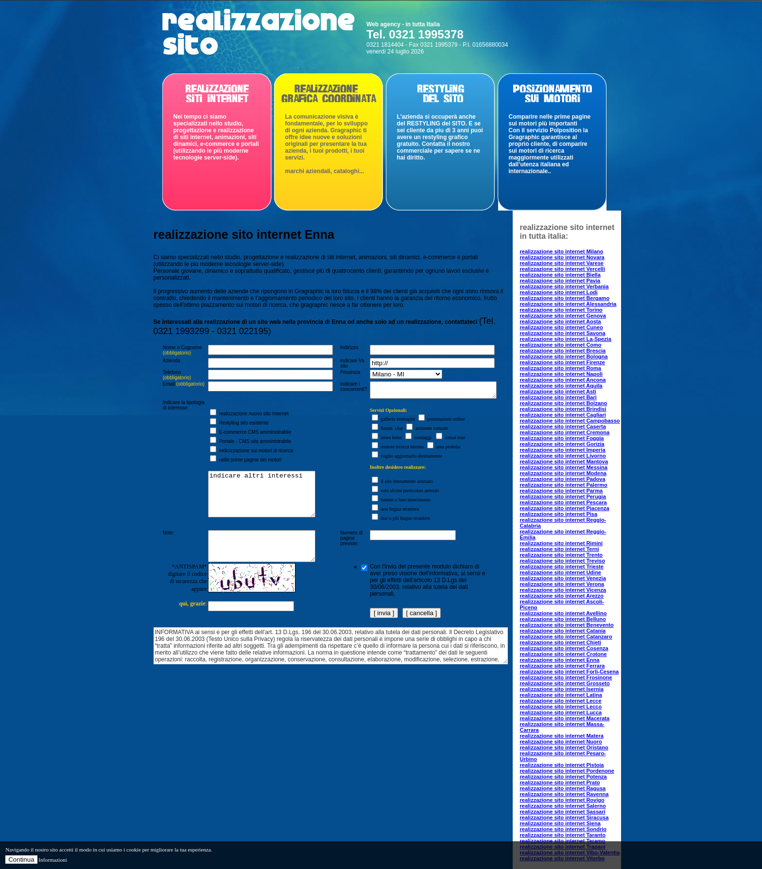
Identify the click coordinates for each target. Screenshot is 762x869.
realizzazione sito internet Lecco (561, 706)
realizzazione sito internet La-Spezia (565, 339)
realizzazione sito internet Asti (558, 391)
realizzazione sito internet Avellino (563, 613)
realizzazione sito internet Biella (560, 275)
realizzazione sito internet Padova (563, 479)
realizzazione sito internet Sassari (563, 812)
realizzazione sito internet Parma (561, 491)
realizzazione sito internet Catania (563, 631)
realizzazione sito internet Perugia (563, 496)
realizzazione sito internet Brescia (563, 351)
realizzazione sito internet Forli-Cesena (569, 671)
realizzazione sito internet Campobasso (570, 421)
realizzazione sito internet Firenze (562, 362)
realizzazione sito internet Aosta (560, 321)
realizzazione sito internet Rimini (561, 543)
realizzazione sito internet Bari (558, 397)
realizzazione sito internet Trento (561, 555)
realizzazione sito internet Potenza (563, 777)
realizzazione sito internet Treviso (562, 561)
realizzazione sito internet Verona (562, 584)
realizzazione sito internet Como (561, 345)
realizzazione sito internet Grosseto (565, 683)
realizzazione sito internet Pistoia (562, 765)
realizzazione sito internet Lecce (561, 701)
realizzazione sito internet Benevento (567, 625)
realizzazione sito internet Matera (562, 736)
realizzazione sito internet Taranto (563, 835)
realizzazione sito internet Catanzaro (566, 636)
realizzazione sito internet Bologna (564, 356)
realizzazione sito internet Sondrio (563, 829)
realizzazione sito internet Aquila (561, 386)
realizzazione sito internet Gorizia (562, 444)
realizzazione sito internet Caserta (563, 426)
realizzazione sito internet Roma (560, 368)
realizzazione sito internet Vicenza (563, 590)
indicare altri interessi (258, 505)
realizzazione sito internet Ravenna (564, 794)
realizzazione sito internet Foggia (562, 438)
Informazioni (52, 860)
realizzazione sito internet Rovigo (562, 800)
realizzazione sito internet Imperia (563, 450)
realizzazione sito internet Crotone (563, 654)
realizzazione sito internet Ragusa (563, 788)
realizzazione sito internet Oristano (564, 747)
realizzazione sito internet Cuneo (561, 327)
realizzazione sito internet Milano (562, 251)
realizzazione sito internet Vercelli (562, 269)
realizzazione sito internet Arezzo (562, 596)
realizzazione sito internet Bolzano (563, 403)
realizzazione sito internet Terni (559, 549)
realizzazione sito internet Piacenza (564, 508)
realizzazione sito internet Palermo (563, 485)
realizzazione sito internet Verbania (564, 286)
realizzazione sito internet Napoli (561, 374)
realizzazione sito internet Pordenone (567, 771)
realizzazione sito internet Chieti (560, 642)
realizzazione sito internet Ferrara (562, 666)
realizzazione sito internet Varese (562, 263)
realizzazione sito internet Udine (560, 572)
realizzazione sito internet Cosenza (564, 648)
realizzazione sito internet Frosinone (566, 677)
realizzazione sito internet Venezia (563, 578)
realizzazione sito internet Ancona (563, 380)
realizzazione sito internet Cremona (565, 432)
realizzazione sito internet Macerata (565, 718)
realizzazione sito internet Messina (563, 467)
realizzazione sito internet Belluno (563, 619)
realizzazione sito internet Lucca (561, 712)
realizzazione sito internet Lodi (559, 292)
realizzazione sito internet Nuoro (561, 742)
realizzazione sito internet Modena (563, 473)
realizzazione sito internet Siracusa (564, 817)
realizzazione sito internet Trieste (562, 566)
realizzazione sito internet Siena (560, 823)
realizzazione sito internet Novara (562, 257)
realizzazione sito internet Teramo (563, 841)
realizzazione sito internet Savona (563, 333)
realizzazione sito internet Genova (563, 316)
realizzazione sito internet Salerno (563, 806)
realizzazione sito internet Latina (561, 695)
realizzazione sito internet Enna (560, 660)
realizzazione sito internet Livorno (563, 456)
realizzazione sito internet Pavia (560, 281)
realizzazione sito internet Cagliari (563, 415)
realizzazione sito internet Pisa (559, 514)
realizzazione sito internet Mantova (564, 461)
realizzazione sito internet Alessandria (568, 304)
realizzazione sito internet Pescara (563, 502)
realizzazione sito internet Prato (560, 782)
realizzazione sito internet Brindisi (563, 409)
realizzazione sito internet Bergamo (565, 298)
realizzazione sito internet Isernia (562, 689)
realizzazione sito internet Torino (561, 310)
